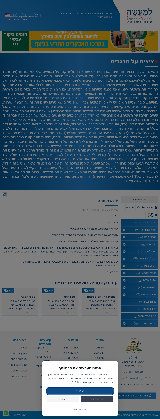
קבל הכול (80, 391)
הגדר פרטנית (97, 399)
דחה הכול (63, 399)
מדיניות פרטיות (80, 410)
